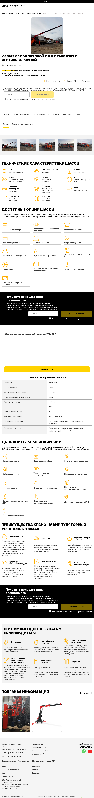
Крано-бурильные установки (12, 753)
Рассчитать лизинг (53, 81)
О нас (4, 766)
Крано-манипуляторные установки (12, 745)
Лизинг (35, 770)
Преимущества (80, 114)
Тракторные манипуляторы (11, 756)
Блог (3, 773)
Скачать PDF (71, 81)
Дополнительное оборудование (15, 761)
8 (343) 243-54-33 (17, 6)
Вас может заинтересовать (22, 124)
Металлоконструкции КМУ (43, 761)
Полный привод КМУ (39, 748)
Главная (4, 13)
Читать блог (86, 693)
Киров (11, 13)
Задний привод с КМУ (34, 13)
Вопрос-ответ (8, 777)
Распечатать (85, 81)
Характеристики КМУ (41, 114)
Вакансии (36, 773)
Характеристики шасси (21, 114)
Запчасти (36, 766)
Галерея (6, 114)
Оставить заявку (47, 369)
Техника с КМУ (20, 13)
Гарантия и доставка (10, 770)
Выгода (6, 124)
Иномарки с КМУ (38, 754)
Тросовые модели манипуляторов (14, 750)
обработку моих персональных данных (39, 99)
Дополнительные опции (62, 114)
